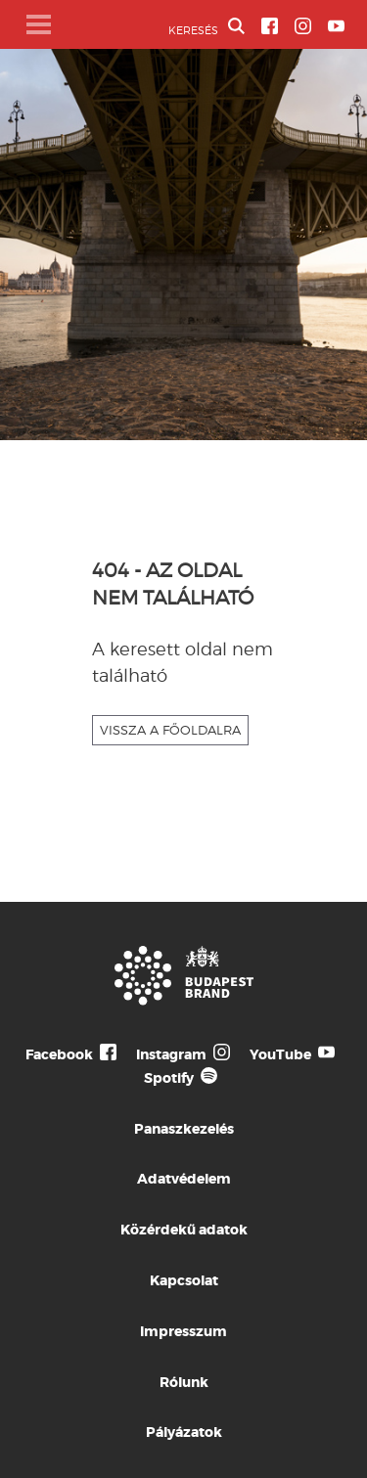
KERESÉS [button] (206, 27)
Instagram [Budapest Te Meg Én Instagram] (171, 1054)
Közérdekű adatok (184, 1229)
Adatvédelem (184, 1178)
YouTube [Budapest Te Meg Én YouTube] (280, 1054)
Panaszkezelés (184, 1129)
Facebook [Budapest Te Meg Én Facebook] (59, 1054)
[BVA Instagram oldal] (303, 26)
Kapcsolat (184, 1280)
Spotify (169, 1078)
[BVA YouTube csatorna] (336, 26)
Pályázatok (184, 1432)
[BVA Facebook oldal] (269, 26)
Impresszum (183, 1331)
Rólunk (184, 1382)
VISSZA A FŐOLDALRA (170, 730)
